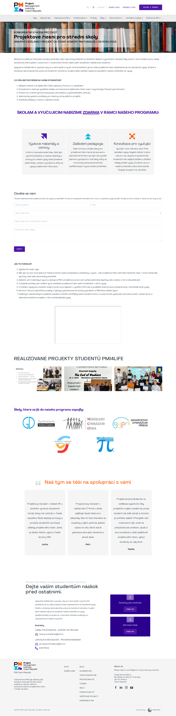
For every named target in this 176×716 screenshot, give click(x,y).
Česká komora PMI (62, 18)
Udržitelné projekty (134, 18)
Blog (35, 18)
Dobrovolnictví (115, 18)
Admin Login (114, 7)
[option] (38, 378)
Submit (19, 249)
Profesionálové (80, 18)
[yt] (131, 688)
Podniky (94, 18)
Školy (103, 18)
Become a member (150, 7)
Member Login (129, 7)
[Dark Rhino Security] (154, 710)
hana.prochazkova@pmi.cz (51, 634)
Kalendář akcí (45, 18)
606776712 (44, 648)
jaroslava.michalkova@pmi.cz (52, 644)
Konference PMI (153, 18)
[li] (121, 687)
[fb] (115, 687)
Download (130, 609)
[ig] (126, 687)
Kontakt (101, 7)
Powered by (141, 710)
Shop (66, 667)
